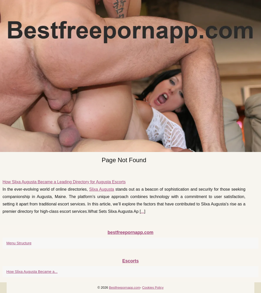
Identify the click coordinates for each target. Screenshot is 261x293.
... (142, 211)
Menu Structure (18, 243)
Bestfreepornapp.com (124, 287)
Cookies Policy (153, 287)
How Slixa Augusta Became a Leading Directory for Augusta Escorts (64, 182)
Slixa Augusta (101, 189)
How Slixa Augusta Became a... (32, 272)
